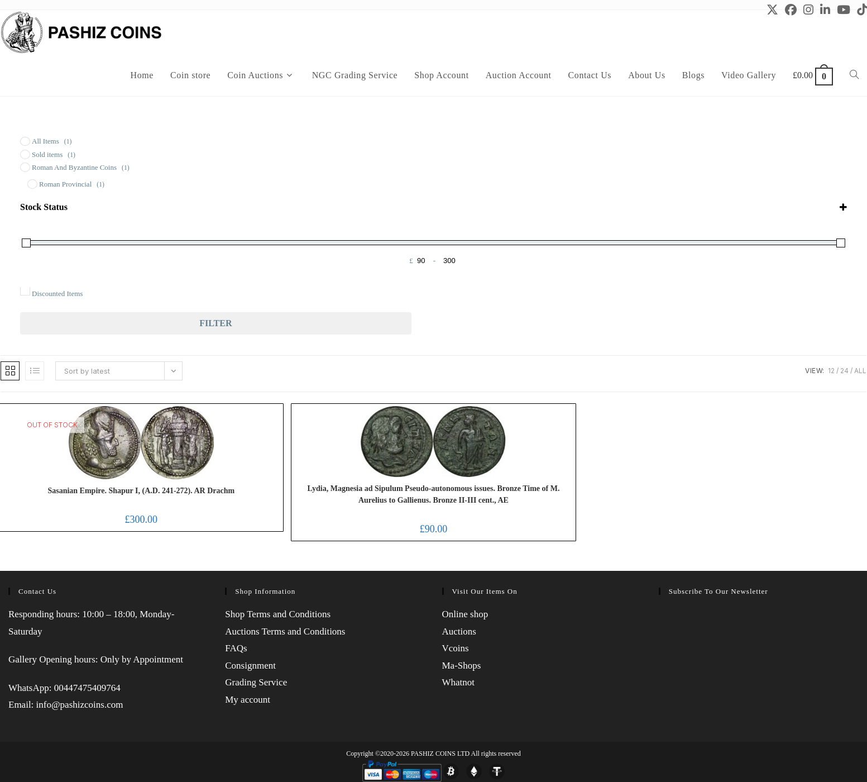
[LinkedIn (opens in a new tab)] (825, 10)
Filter (215, 323)
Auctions (459, 631)
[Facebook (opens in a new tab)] (791, 10)
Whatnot (458, 682)
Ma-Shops (461, 665)
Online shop (465, 614)
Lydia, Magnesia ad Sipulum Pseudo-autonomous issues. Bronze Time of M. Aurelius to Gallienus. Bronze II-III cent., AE (433, 494)
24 (844, 370)
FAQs (236, 648)
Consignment (250, 665)
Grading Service (256, 682)
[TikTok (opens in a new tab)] (860, 10)
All (860, 370)
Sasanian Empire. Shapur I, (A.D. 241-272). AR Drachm (140, 491)
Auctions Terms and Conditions (285, 631)
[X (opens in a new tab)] (772, 10)
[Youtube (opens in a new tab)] (844, 10)
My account (247, 699)
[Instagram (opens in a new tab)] (808, 10)
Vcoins (455, 648)
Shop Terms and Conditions (277, 614)
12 (831, 370)
